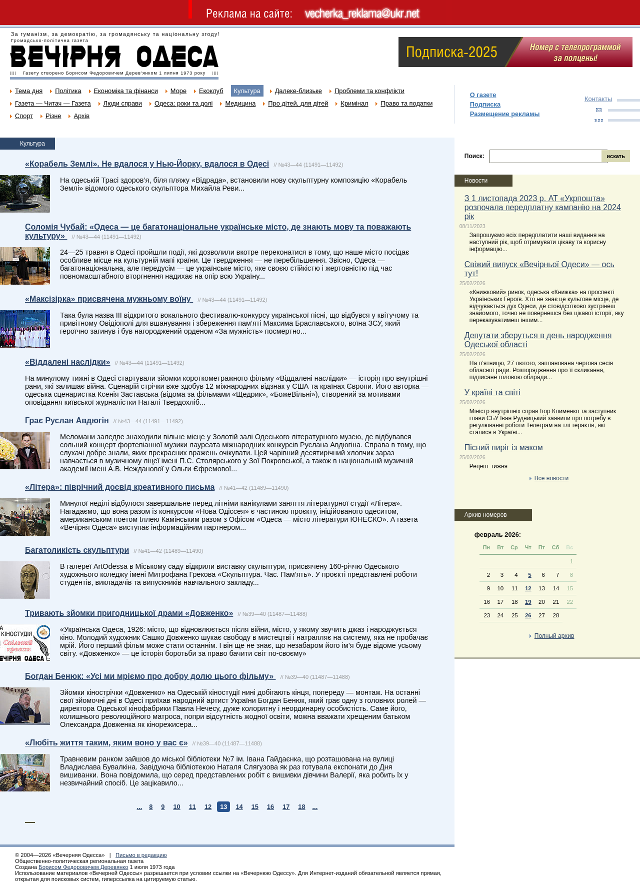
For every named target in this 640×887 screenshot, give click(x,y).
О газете (483, 95)
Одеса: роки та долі (183, 103)
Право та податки (406, 103)
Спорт (24, 116)
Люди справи (123, 103)
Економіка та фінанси (126, 91)
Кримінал (354, 103)
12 (208, 806)
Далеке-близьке (298, 91)
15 (255, 806)
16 (270, 806)
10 (176, 806)
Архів (82, 116)
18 (301, 806)
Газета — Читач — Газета (53, 103)
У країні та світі (492, 392)
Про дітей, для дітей (298, 103)
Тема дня (28, 91)
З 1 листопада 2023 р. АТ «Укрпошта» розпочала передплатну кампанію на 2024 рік (542, 207)
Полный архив (554, 635)
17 (286, 806)
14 (239, 806)
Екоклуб (211, 91)
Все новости (551, 478)
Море (178, 91)
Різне (53, 116)
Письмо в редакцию (141, 855)
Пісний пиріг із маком (503, 447)
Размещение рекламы (505, 114)
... (139, 806)
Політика (68, 91)
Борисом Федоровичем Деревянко (83, 867)
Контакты (598, 99)
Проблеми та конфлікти (369, 91)
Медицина (240, 103)
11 (192, 806)
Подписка (485, 104)
